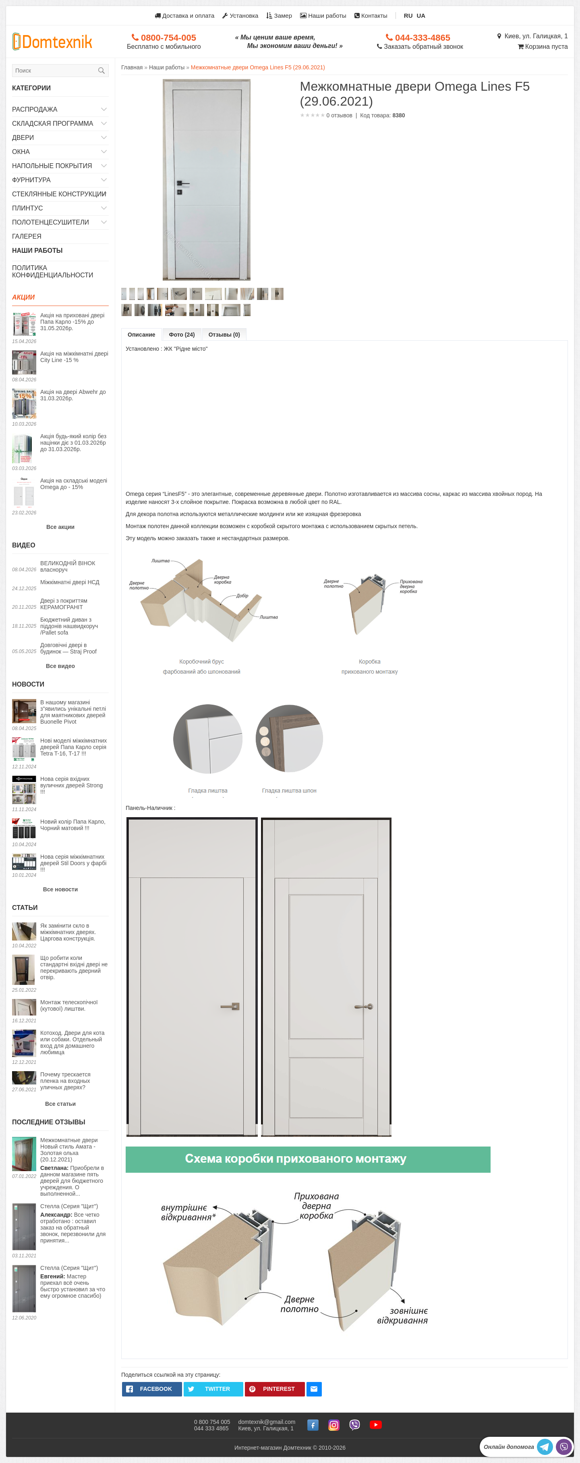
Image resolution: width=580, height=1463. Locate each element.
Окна (21, 151)
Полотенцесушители (50, 222)
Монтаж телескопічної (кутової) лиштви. (69, 1005)
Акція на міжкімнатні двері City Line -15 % (74, 356)
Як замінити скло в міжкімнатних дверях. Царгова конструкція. (68, 932)
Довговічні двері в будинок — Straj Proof (68, 648)
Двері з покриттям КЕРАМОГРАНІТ (63, 603)
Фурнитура (31, 180)
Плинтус (27, 208)
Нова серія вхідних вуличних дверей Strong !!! (71, 785)
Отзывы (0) (224, 334)
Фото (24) (182, 334)
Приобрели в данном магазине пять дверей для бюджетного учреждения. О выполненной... (74, 1167)
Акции (23, 297)
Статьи (24, 907)
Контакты (370, 15)
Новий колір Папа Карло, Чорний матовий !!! (73, 824)
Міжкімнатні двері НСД (69, 582)
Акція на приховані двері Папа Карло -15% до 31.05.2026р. (72, 321)
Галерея (26, 236)
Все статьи (60, 1104)
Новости (28, 684)
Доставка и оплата (185, 15)
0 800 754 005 (212, 1422)
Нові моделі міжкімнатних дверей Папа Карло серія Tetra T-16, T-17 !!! (73, 747)
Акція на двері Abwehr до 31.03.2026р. (73, 395)
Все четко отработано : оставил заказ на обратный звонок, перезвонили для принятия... (73, 1223)
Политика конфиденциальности (52, 271)
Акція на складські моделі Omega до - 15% (73, 483)
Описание (141, 334)
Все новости (60, 889)
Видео (23, 545)
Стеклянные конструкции (59, 194)
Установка (240, 15)
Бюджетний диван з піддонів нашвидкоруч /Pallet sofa (69, 626)
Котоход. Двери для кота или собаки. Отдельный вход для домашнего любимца (72, 1042)
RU (408, 15)
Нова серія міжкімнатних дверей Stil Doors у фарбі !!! (73, 863)
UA (421, 15)
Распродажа (34, 109)
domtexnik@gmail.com (267, 1422)
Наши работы (323, 15)
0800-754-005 (164, 38)
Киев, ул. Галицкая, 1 (532, 36)
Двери (23, 137)
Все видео (60, 666)
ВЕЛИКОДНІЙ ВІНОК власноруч (67, 566)
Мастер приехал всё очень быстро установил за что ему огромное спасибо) (72, 1282)
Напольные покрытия (52, 165)
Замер (279, 15)
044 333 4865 (211, 1428)
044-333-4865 (418, 38)
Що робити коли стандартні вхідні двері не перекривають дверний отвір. (74, 967)
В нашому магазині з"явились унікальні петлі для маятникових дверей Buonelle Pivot (73, 712)
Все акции (60, 527)
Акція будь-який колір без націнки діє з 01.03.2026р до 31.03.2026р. (73, 442)
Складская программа (52, 123)
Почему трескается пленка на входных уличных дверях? (65, 1080)
